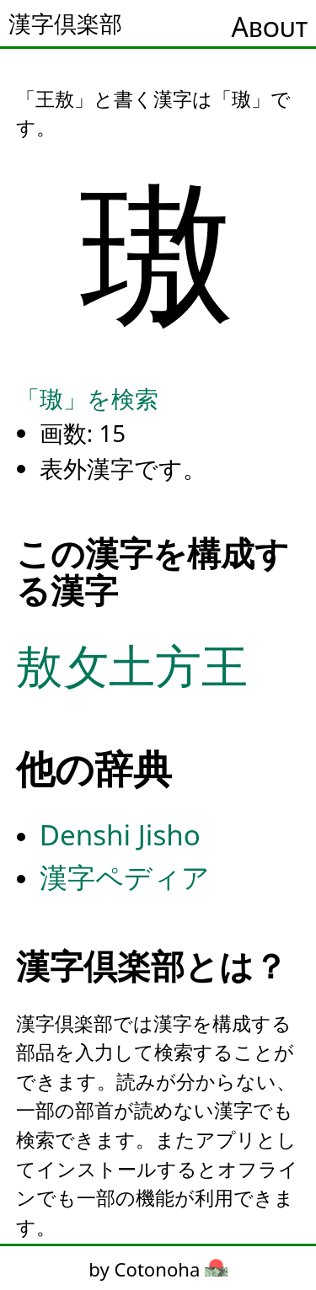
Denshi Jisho (120, 835)
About (270, 26)
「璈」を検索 (87, 398)
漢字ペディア (125, 877)
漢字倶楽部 (65, 23)
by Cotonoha (157, 1269)
